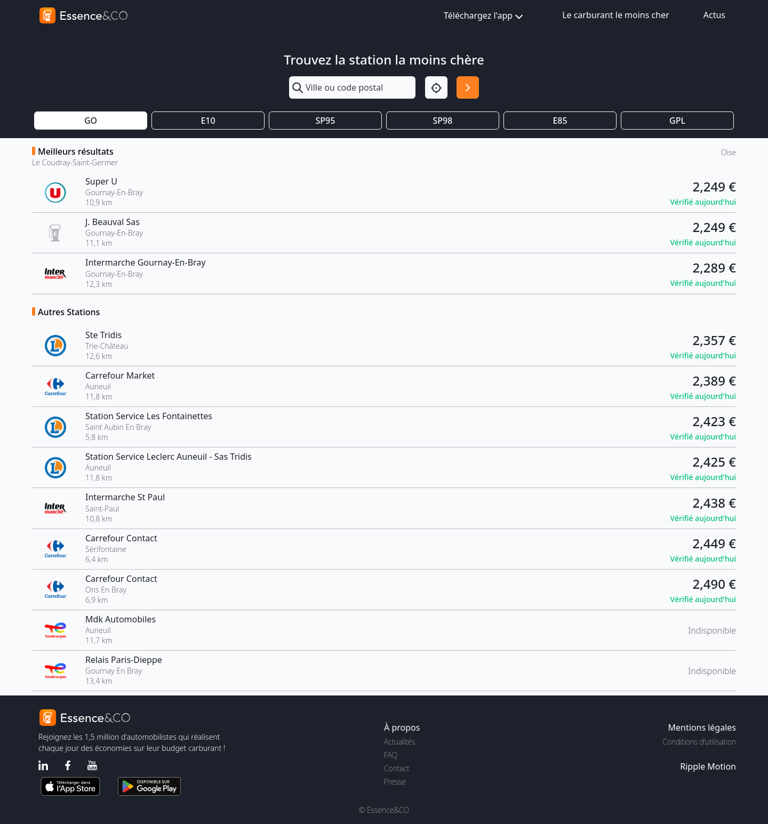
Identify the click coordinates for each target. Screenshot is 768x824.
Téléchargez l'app (484, 16)
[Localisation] (436, 87)
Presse (395, 782)
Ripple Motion (708, 766)
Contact (396, 768)
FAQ (390, 755)
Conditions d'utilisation (699, 742)
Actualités (399, 742)
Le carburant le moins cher (615, 15)
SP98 (443, 120)
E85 (560, 120)
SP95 (325, 120)
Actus (714, 15)
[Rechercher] (468, 87)
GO (90, 120)
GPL (677, 120)
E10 (208, 120)
